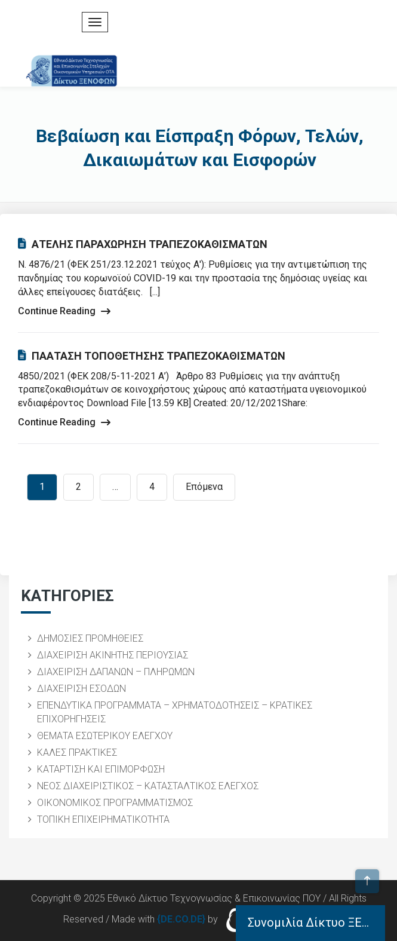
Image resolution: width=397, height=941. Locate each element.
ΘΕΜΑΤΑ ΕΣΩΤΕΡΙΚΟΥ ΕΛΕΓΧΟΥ (105, 735)
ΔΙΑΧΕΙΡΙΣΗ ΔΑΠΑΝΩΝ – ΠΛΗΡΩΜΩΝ (116, 672)
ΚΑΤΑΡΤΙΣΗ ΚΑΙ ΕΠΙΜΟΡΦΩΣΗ (101, 769)
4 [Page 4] (152, 486)
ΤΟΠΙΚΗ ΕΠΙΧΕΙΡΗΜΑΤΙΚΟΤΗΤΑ (103, 819)
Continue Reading (64, 311)
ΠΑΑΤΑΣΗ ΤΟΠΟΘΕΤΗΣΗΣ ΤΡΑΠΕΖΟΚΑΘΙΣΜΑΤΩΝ (151, 356)
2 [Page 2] (78, 486)
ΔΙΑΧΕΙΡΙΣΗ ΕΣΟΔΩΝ (81, 688)
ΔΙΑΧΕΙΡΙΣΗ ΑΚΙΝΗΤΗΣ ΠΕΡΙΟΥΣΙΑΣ (112, 655)
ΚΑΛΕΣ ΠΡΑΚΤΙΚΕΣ (77, 752)
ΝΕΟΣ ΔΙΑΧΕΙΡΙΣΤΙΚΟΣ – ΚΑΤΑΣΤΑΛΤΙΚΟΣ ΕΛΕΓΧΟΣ (147, 786)
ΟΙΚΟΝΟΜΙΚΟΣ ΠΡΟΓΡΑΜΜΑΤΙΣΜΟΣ (115, 802)
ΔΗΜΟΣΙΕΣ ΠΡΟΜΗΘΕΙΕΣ (90, 638)
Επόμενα (204, 486)
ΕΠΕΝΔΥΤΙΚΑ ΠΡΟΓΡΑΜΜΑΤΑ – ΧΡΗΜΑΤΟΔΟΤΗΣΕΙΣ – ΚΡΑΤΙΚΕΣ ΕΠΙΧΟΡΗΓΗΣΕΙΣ (174, 712)
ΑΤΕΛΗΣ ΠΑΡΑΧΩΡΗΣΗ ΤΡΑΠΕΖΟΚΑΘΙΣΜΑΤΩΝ (142, 244)
